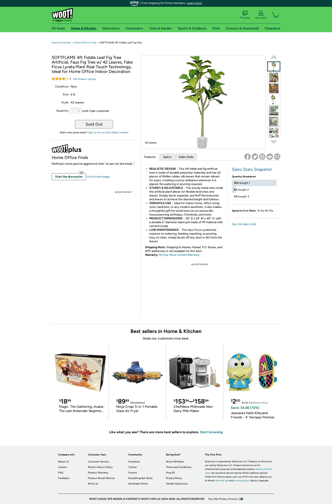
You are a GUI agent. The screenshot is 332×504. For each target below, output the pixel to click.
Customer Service (98, 461)
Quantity (62, 111)
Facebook (134, 461)
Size (66, 94)
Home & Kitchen (61, 42)
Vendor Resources (177, 483)
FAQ (60, 472)
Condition (62, 86)
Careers (62, 467)
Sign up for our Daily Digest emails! (108, 132)
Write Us (93, 483)
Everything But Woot (140, 478)
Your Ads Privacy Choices (223, 498)
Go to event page (98, 176)
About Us (63, 461)
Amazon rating (84, 79)
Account (261, 15)
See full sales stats (244, 224)
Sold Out (94, 124)
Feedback (63, 478)
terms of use (222, 480)
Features (150, 157)
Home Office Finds (85, 42)
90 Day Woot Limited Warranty (179, 255)
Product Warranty (98, 472)
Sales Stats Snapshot (252, 169)
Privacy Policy (174, 478)
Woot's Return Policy (100, 467)
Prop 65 (170, 472)
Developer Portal (138, 483)
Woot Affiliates (175, 461)
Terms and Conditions (178, 467)
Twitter (132, 467)
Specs (167, 157)
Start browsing (211, 432)
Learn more (194, 3)
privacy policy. (241, 480)
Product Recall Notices (101, 478)
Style (65, 102)
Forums (245, 15)
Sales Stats (186, 157)
